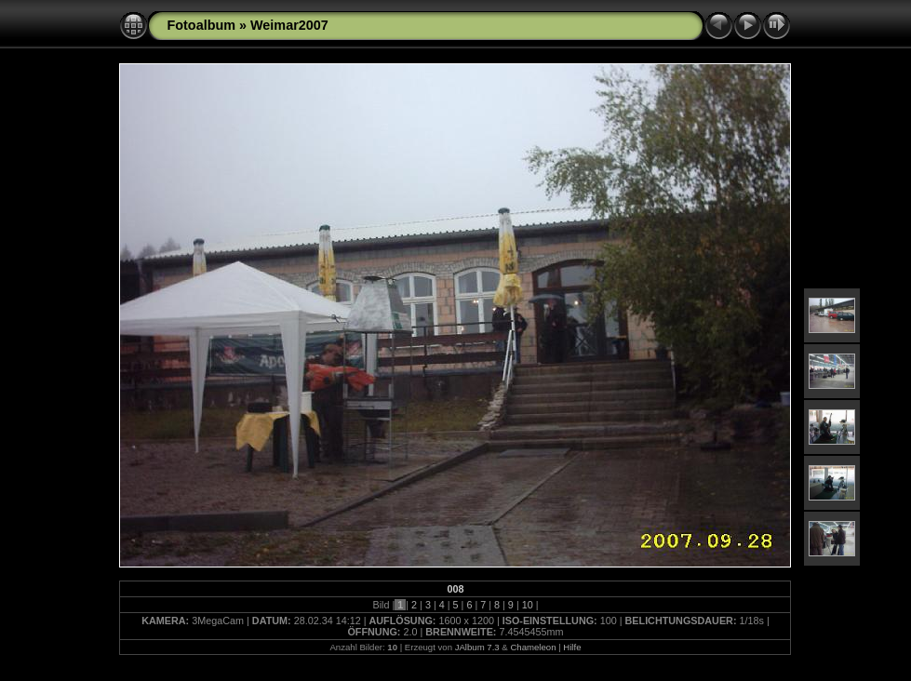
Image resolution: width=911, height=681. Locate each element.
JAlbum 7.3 (477, 647)
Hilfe (572, 647)
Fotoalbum (201, 25)
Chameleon (533, 647)
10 (527, 604)
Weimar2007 (289, 25)
